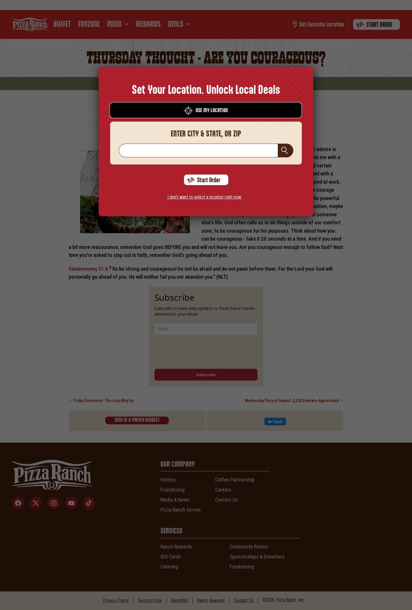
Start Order (203, 180)
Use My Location (206, 110)
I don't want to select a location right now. (204, 197)
